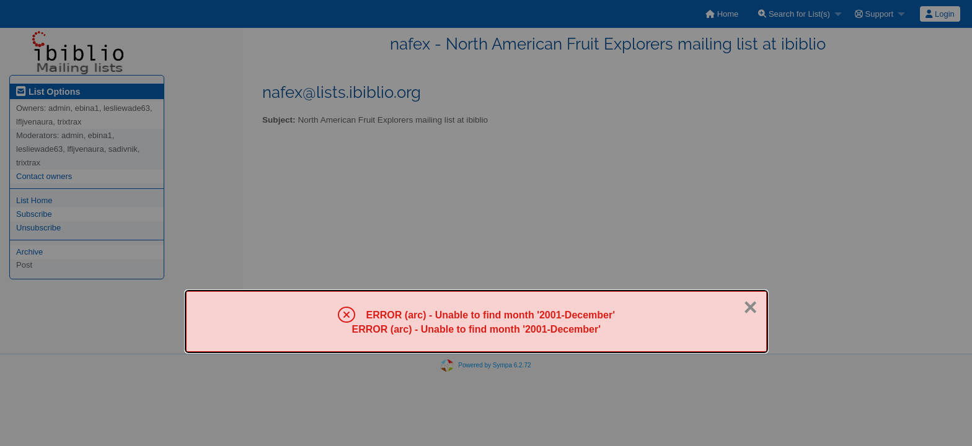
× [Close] (750, 307)
